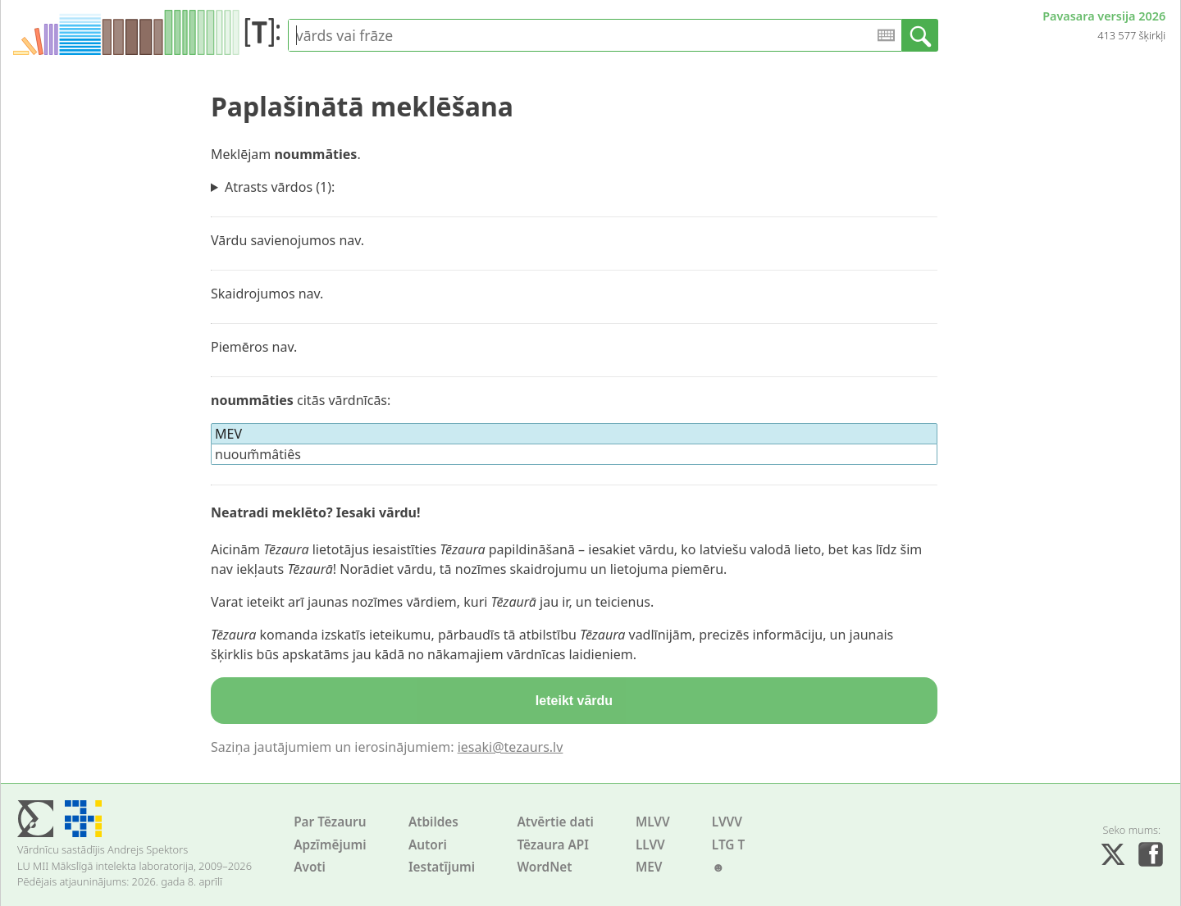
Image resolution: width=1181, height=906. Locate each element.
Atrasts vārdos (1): (280, 187)
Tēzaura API (553, 845)
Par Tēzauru (330, 822)
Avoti (310, 867)
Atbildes (433, 822)
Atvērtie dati (555, 822)
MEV (649, 867)
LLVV (650, 845)
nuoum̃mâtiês (258, 454)
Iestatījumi (441, 867)
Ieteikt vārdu (574, 701)
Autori (427, 845)
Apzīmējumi (330, 845)
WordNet (544, 867)
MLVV (653, 822)
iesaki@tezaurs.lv (510, 747)
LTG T (728, 845)
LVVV (727, 822)
